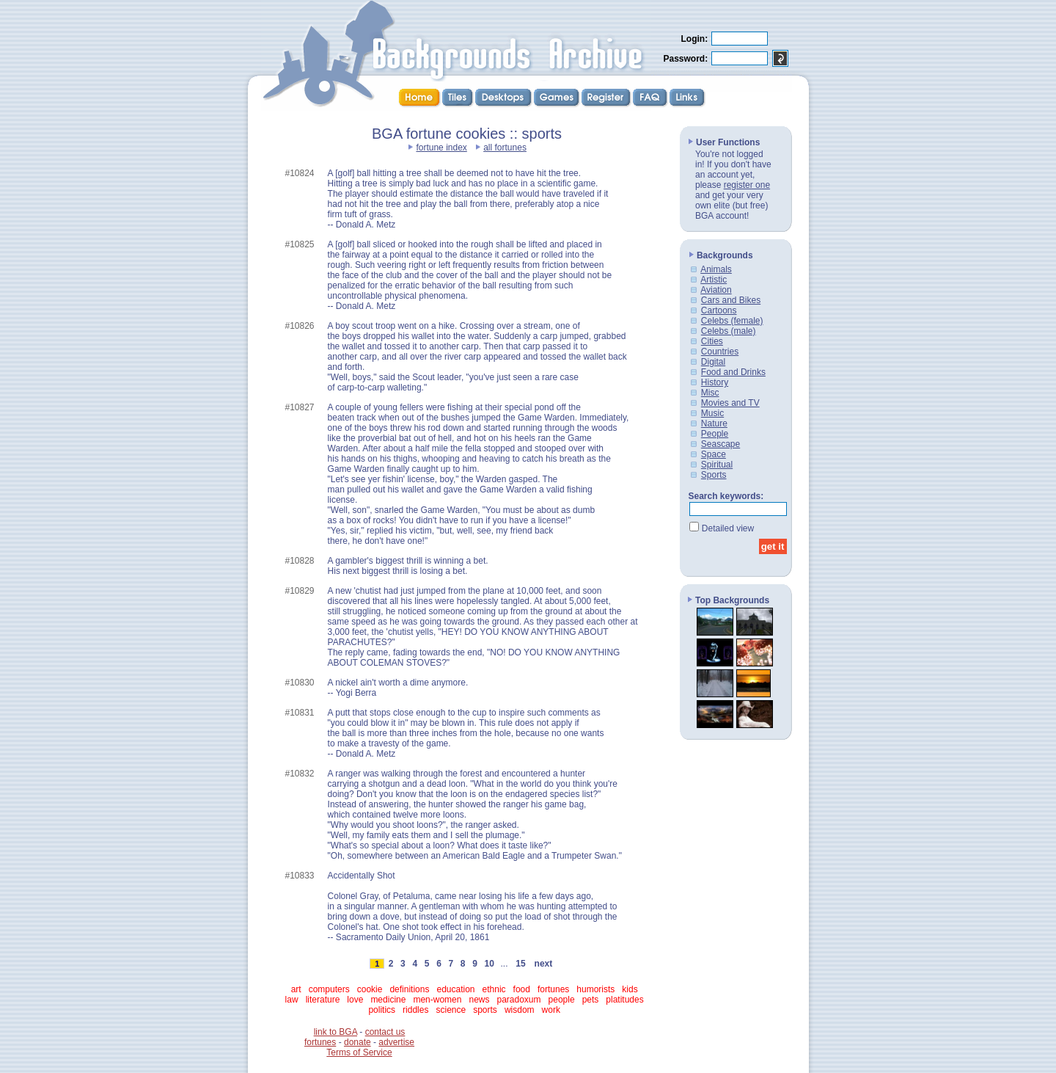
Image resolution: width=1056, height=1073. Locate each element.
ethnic (494, 989)
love (355, 999)
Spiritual (717, 464)
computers (329, 989)
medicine (388, 999)
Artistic (713, 279)
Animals (716, 269)
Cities (712, 341)
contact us (385, 1032)
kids (629, 989)
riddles (415, 1010)
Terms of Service (359, 1052)
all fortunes (505, 147)
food (521, 989)
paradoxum (519, 999)
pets (590, 999)
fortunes (553, 989)
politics (381, 1010)
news (479, 999)
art (296, 989)
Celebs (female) (732, 321)
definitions (409, 989)
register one (747, 185)
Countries (719, 351)
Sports (714, 475)
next (543, 964)
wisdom (520, 1010)
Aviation (715, 290)
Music (712, 413)
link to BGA (335, 1032)
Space (713, 454)
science (451, 1010)
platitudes (624, 999)
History (714, 382)
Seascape (720, 444)
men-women (437, 999)
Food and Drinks (733, 372)
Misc (710, 393)
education (455, 989)
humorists (595, 989)
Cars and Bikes (730, 300)
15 (520, 964)
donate (357, 1042)
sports (485, 1010)
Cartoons (719, 310)
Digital (713, 362)
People (714, 434)
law (291, 999)
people (562, 999)
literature (323, 999)
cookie (370, 989)
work (551, 1010)
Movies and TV (730, 403)
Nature (714, 423)
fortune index (441, 147)
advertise (396, 1042)
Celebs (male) (728, 331)
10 (489, 964)
